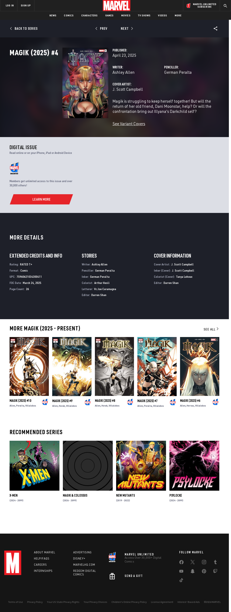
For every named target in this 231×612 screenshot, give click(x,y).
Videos (162, 15)
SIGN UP (26, 5)
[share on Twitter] (192, 563)
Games (109, 15)
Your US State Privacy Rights (63, 602)
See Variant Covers (91, 137)
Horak (62, 421)
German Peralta (159, 90)
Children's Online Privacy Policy (129, 602)
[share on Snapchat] (192, 572)
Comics (68, 15)
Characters (89, 15)
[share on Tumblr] (215, 563)
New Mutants (125, 511)
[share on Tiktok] (181, 581)
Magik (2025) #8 (105, 417)
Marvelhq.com (84, 564)
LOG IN (10, 5)
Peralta (20, 421)
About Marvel (44, 552)
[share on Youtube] (181, 572)
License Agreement (162, 602)
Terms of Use (15, 602)
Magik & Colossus (75, 511)
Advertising (82, 552)
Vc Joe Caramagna (105, 305)
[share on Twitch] (215, 572)
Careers (40, 564)
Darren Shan (98, 311)
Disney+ (79, 558)
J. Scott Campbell (90, 107)
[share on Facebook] (181, 563)
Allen (12, 421)
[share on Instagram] (204, 563)
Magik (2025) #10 (20, 417)
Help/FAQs (41, 558)
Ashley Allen (86, 90)
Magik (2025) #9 (62, 417)
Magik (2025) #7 (147, 417)
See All (211, 345)
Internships (43, 570)
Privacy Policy (35, 602)
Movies (125, 15)
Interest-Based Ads (188, 602)
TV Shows (144, 15)
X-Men (14, 511)
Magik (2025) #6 (190, 417)
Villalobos (30, 421)
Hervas (190, 421)
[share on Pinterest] (204, 572)
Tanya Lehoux (184, 293)
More (178, 15)
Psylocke (175, 511)
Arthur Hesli (102, 299)
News (52, 15)
